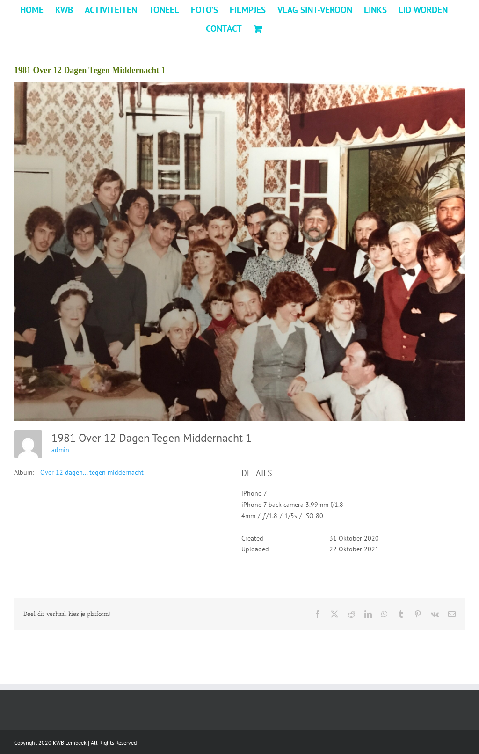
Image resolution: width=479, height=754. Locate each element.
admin (60, 450)
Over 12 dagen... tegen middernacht (92, 472)
